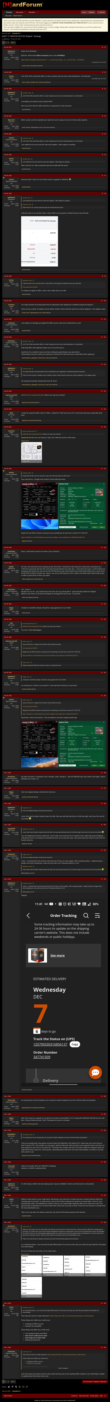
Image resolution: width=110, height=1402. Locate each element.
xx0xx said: (26, 1226)
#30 (105, 850)
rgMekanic (7, 39)
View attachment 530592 (30, 287)
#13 (105, 364)
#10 (105, 301)
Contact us (74, 1396)
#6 (105, 154)
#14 (105, 391)
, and (30, 65)
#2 (105, 72)
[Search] (101, 12)
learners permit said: (29, 431)
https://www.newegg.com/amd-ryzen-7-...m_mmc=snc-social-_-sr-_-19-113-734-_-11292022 (52, 60)
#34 (105, 1130)
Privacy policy (94, 1396)
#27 (105, 788)
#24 (105, 672)
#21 (105, 604)
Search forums (17, 15)
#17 (105, 468)
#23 (105, 637)
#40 (105, 1347)
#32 (105, 1096)
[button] (25, 12)
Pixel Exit (43, 1400)
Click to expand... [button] (63, 1368)
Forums (9, 12)
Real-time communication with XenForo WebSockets (61, 1400)
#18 (105, 547)
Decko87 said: (27, 93)
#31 (105, 879)
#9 (105, 276)
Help (101, 1396)
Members (32, 12)
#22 (105, 619)
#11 (105, 319)
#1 (105, 47)
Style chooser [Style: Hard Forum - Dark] (8, 1396)
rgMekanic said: (27, 280)
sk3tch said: (26, 641)
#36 (105, 1180)
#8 (105, 193)
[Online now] (3, 177)
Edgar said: (26, 677)
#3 (105, 88)
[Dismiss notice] (106, 21)
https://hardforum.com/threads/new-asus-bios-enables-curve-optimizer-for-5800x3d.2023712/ (53, 537)
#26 (105, 772)
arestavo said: (27, 473)
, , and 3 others (34, 312)
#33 (105, 1114)
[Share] (102, 47)
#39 (105, 1303)
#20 (105, 585)
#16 (105, 427)
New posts (19, 12)
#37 (105, 1195)
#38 (105, 1222)
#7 (105, 175)
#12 (105, 337)
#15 (105, 409)
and (28, 402)
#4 (105, 116)
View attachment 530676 (30, 648)
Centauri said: (27, 368)
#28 (105, 803)
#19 (105, 563)
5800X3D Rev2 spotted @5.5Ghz (32, 395)
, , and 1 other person (34, 82)
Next (12, 42)
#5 (105, 134)
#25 (105, 695)
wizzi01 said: (26, 159)
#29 (105, 824)
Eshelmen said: (27, 883)
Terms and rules (84, 1396)
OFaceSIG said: (27, 1134)
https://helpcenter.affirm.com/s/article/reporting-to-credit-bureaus (72, 1316)
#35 (105, 1162)
